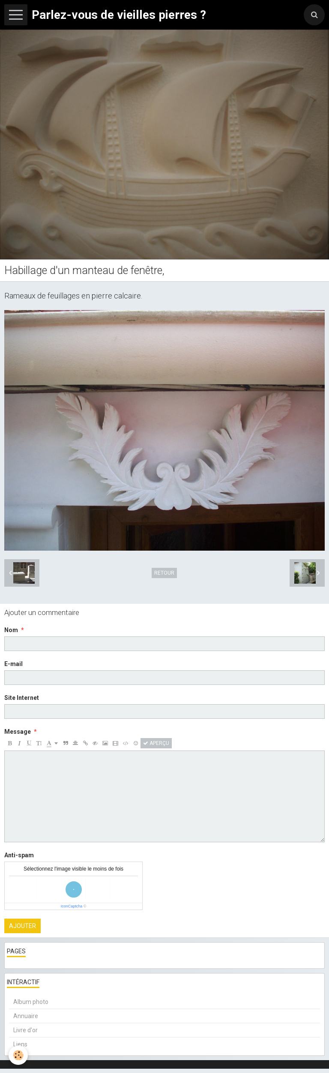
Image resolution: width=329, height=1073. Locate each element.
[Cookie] (18, 1055)
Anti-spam (19, 855)
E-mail (13, 663)
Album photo (30, 1001)
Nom (11, 630)
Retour (164, 573)
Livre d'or (25, 1030)
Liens (20, 1044)
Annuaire (25, 1016)
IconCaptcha (72, 906)
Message (17, 731)
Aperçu (156, 743)
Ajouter (22, 925)
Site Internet (21, 697)
